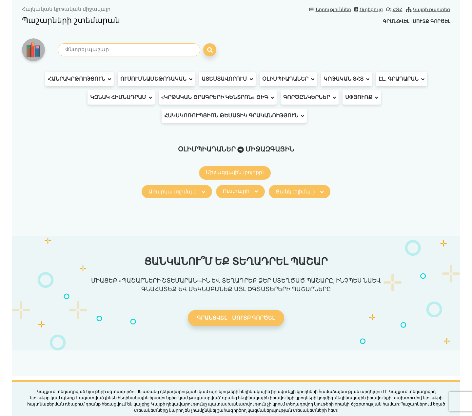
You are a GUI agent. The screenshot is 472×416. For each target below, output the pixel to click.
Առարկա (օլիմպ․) (176, 191)
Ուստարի (240, 191)
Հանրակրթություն (79, 79)
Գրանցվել (388, 21)
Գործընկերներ (309, 97)
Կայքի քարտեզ (428, 9)
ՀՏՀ (394, 9)
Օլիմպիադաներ (288, 79)
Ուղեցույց (368, 9)
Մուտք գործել (428, 21)
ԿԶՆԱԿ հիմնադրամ (121, 97)
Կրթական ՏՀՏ (346, 79)
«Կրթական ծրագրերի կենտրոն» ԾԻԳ (217, 97)
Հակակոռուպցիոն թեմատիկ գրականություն (234, 116)
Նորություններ (330, 9)
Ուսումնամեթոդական (156, 79)
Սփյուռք (361, 97)
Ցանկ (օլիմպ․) (300, 191)
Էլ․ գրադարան (401, 79)
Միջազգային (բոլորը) (235, 172)
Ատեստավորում (227, 79)
